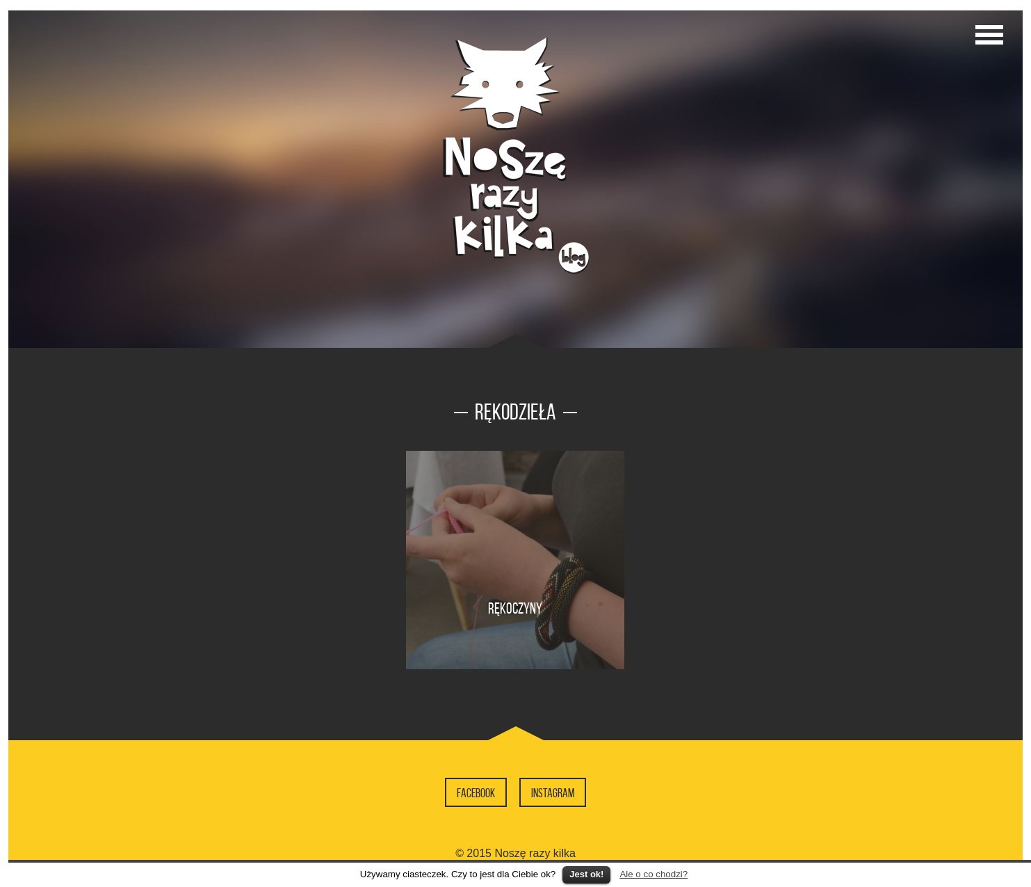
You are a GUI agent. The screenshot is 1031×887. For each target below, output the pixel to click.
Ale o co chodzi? (653, 874)
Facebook (476, 793)
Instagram (552, 793)
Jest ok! (586, 874)
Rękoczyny (515, 608)
